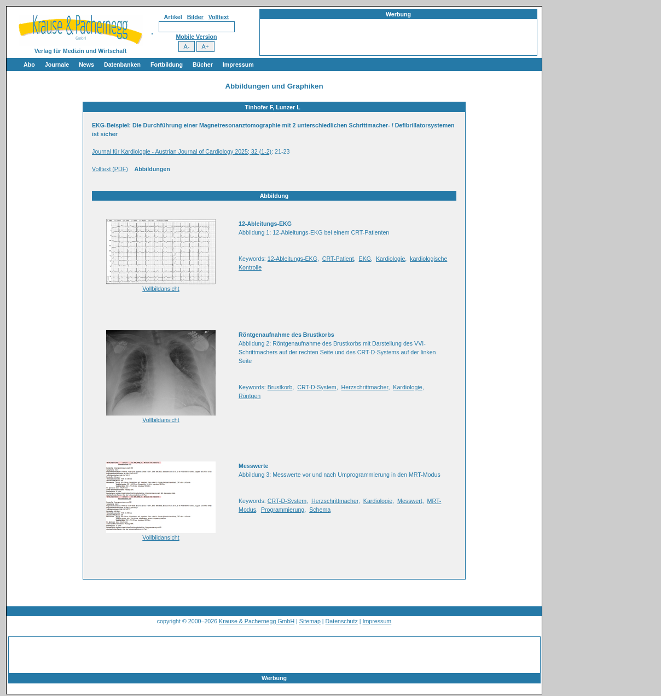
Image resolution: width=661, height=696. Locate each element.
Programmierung (282, 509)
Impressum (238, 64)
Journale (57, 64)
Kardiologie (390, 258)
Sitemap (310, 621)
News (86, 64)
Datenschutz (342, 621)
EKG (365, 258)
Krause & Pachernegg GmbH (256, 621)
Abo (29, 64)
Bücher (203, 64)
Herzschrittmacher (365, 387)
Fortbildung (166, 64)
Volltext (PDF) (110, 169)
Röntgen (249, 396)
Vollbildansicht (160, 288)
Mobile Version (196, 36)
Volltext (218, 17)
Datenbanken (122, 64)
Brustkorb (280, 387)
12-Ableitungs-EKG (292, 258)
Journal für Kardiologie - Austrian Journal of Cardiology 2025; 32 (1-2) (181, 151)
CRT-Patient (338, 258)
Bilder (195, 17)
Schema (319, 509)
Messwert (409, 501)
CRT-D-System (316, 387)
